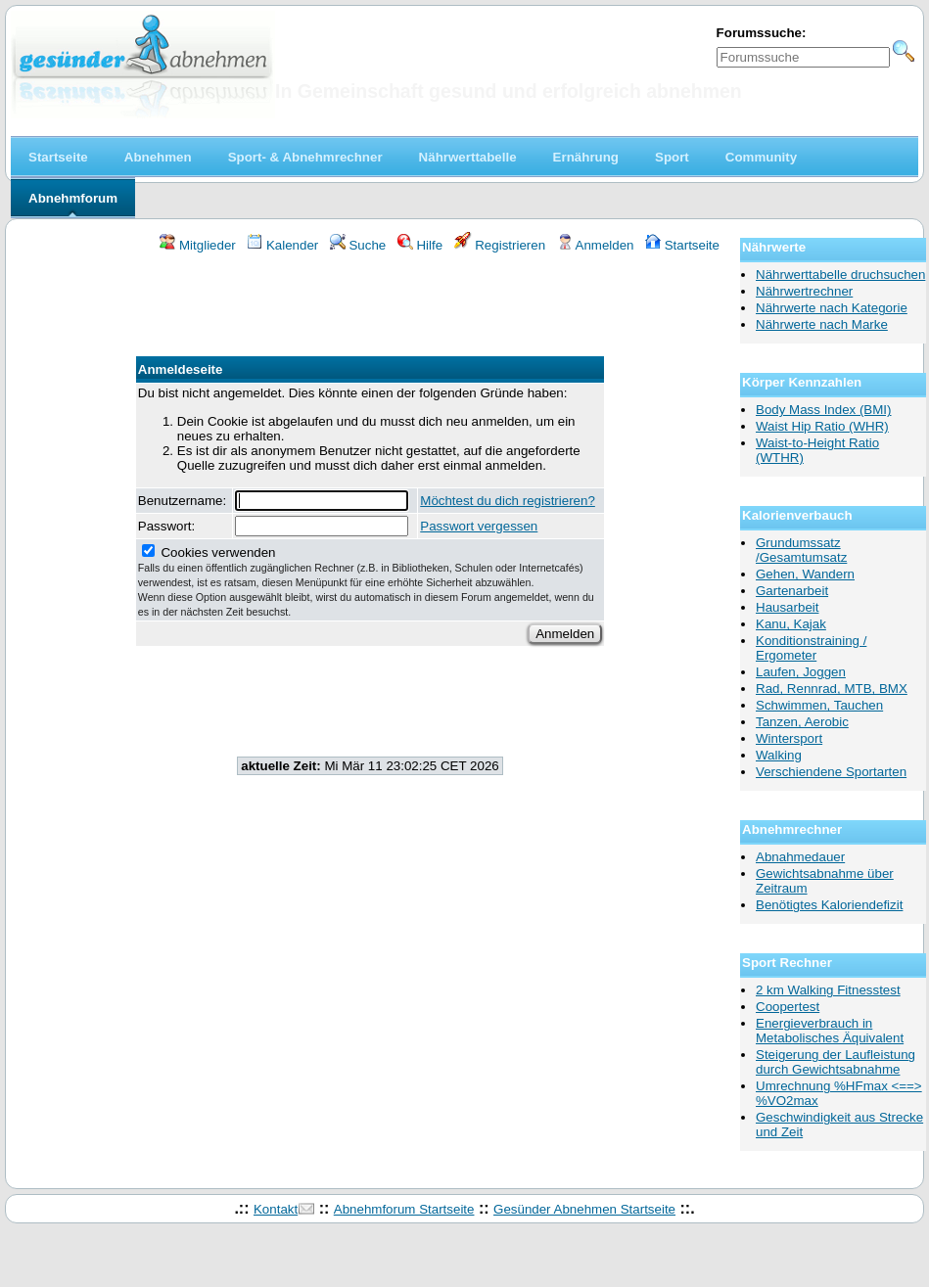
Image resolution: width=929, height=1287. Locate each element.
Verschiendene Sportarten (831, 771)
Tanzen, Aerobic (802, 721)
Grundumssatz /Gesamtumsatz (801, 550)
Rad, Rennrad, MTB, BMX (831, 688)
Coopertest (787, 1006)
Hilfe (419, 245)
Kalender (282, 245)
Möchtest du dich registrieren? (507, 500)
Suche (358, 245)
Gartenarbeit (792, 590)
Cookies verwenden (366, 581)
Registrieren (500, 245)
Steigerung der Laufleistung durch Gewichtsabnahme (835, 1062)
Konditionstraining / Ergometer (811, 648)
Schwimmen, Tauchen (819, 705)
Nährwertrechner (804, 291)
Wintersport (789, 738)
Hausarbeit (787, 607)
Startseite (682, 245)
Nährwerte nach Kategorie (831, 307)
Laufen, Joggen (801, 672)
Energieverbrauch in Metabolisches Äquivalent (830, 1030)
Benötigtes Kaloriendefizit (829, 904)
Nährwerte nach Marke (822, 324)
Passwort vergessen (478, 526)
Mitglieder (197, 245)
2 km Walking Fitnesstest (828, 990)
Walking (779, 755)
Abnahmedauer (800, 857)
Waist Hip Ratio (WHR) (822, 426)
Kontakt (276, 1209)
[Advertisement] (370, 307)
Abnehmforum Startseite (404, 1209)
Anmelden (595, 245)
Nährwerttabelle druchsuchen (840, 274)
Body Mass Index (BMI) (824, 409)
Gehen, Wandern (805, 574)
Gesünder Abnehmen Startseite (584, 1209)
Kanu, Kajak (791, 624)
